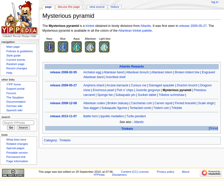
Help (9, 72)
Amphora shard (93, 85)
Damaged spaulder (162, 85)
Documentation (16, 101)
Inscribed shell (116, 77)
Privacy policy (165, 171)
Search (6, 116)
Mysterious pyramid (177, 90)
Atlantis (145, 26)
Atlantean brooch (137, 72)
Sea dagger (91, 108)
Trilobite (177, 108)
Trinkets (127, 129)
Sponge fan (105, 95)
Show (213, 128)
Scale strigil (206, 103)
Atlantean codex (94, 103)
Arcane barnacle (117, 85)
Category (50, 140)
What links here (16, 139)
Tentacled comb (140, 108)
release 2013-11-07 (63, 116)
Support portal (15, 88)
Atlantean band (113, 72)
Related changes (17, 143)
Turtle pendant (136, 116)
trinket (90, 26)
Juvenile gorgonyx (148, 90)
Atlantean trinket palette (135, 30)
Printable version (17, 152)
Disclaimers (119, 174)
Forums (11, 93)
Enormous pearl (103, 90)
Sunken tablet (147, 95)
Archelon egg (92, 72)
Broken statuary (118, 103)
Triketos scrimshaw (172, 95)
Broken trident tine (187, 72)
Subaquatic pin (125, 95)
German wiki (14, 105)
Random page (15, 64)
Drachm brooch (187, 85)
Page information (17, 161)
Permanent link (15, 156)
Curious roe (138, 85)
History (115, 6)
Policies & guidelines (19, 51)
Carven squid (164, 103)
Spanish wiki (14, 110)
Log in (214, 2)
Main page (13, 46)
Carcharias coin (141, 103)
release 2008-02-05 (63, 72)
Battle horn (90, 116)
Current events (15, 59)
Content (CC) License (135, 171)
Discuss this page (69, 6)
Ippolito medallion (112, 116)
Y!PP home (13, 84)
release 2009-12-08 (63, 103)
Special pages (15, 148)
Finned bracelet (185, 103)
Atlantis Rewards (131, 66)
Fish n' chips (125, 90)
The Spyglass (15, 97)
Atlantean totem (161, 72)
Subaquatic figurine (114, 108)
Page (48, 6)
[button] (213, 128)
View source (96, 6)
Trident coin (161, 108)
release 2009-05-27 (193, 26)
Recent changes (16, 68)
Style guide (13, 55)
